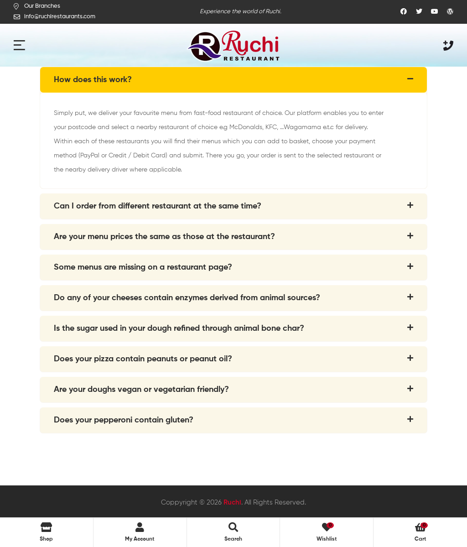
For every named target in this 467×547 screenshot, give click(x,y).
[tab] (233, 80)
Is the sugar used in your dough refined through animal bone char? (179, 328)
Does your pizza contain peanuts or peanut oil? (143, 359)
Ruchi (232, 502)
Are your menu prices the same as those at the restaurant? (164, 237)
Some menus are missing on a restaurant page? (143, 267)
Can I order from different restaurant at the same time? (157, 206)
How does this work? (93, 80)
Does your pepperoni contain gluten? (123, 420)
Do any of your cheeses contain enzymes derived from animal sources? (187, 298)
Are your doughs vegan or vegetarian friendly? (141, 390)
